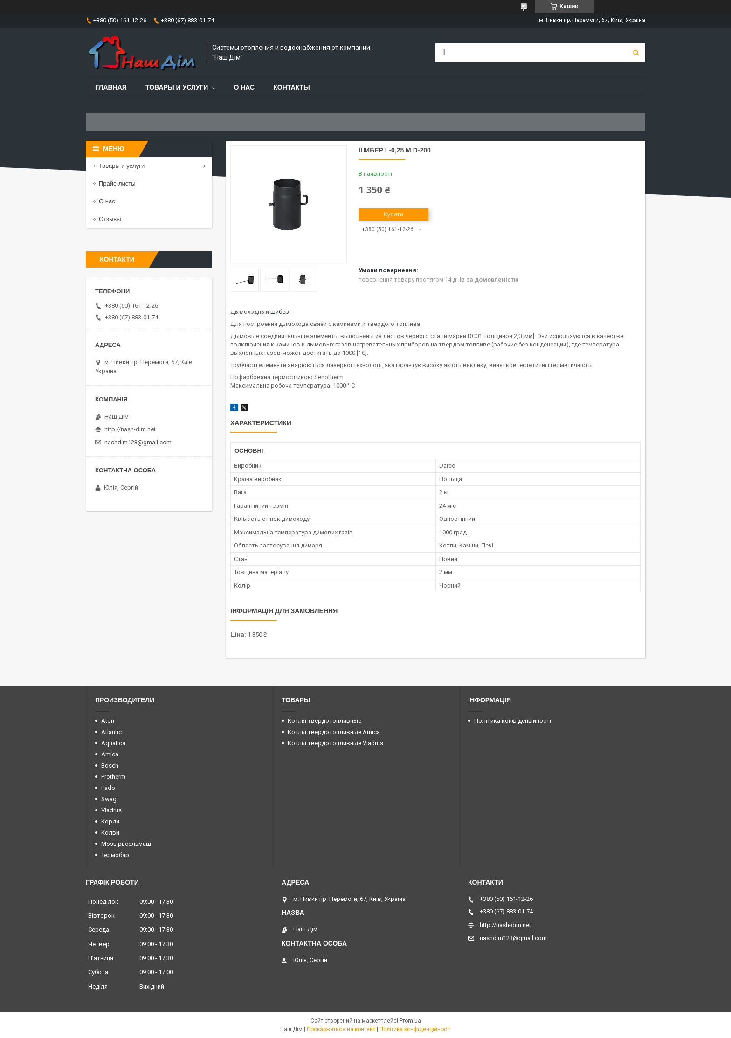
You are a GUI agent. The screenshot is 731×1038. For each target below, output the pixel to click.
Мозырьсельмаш (126, 843)
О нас (244, 87)
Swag (109, 799)
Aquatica (113, 743)
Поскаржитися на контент (341, 1029)
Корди (110, 821)
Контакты (291, 87)
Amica (109, 754)
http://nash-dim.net (130, 429)
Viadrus (111, 810)
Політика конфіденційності (512, 720)
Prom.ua (410, 1020)
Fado (108, 787)
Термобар (115, 854)
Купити (393, 214)
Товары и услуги (176, 87)
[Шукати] (636, 52)
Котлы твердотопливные (324, 720)
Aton (107, 720)
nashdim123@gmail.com (138, 442)
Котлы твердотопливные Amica (334, 731)
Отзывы (110, 218)
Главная (111, 87)
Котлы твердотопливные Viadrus (335, 743)
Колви (110, 832)
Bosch (109, 765)
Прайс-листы (117, 183)
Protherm (113, 776)
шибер (279, 311)
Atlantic (111, 731)
